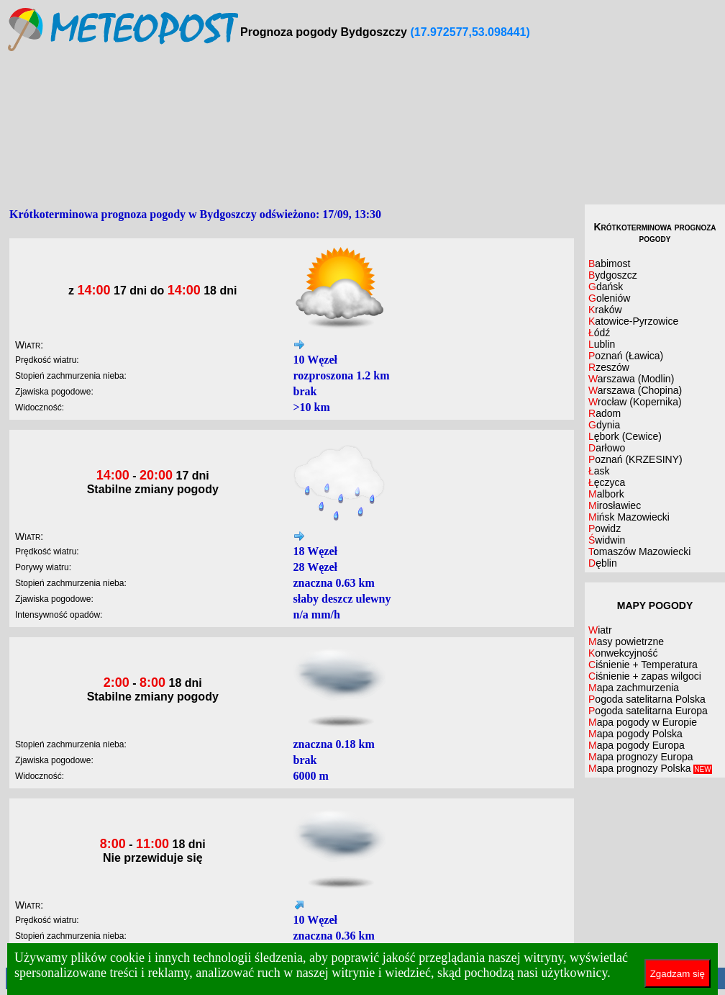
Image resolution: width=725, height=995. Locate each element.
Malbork (606, 494)
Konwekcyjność (623, 653)
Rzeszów (608, 367)
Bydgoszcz (612, 275)
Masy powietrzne (626, 641)
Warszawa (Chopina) (635, 390)
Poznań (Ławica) (625, 355)
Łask (599, 471)
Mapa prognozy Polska (650, 768)
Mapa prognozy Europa (640, 756)
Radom (604, 413)
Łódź (599, 332)
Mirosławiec (614, 505)
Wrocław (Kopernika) (635, 402)
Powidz (604, 528)
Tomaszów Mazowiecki (639, 551)
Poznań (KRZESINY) (635, 459)
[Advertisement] (366, 129)
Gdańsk (605, 286)
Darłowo (606, 448)
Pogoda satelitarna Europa (648, 710)
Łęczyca (606, 482)
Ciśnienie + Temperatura (643, 664)
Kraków (605, 309)
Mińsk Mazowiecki (629, 517)
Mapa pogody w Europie (642, 722)
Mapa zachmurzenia (633, 687)
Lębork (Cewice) (625, 436)
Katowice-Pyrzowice (633, 321)
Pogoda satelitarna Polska (647, 699)
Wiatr (600, 630)
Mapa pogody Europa (636, 745)
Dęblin (602, 563)
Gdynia (604, 425)
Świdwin (606, 540)
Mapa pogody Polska (635, 733)
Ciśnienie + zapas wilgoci (644, 676)
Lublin (601, 344)
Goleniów (609, 298)
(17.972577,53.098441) (469, 32)
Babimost (609, 263)
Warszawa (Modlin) (631, 378)
